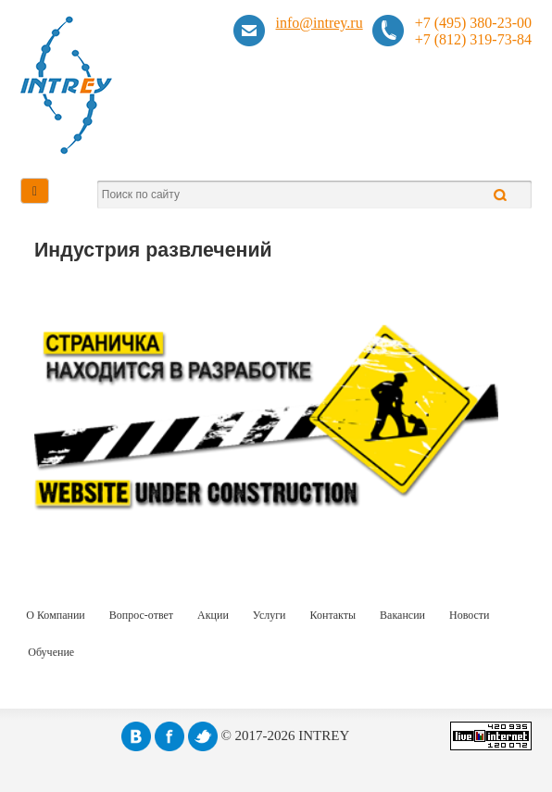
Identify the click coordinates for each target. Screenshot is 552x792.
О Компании (55, 615)
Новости (469, 615)
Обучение (51, 652)
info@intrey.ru (319, 23)
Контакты (333, 615)
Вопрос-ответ (141, 615)
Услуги (269, 615)
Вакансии (402, 615)
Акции (213, 615)
